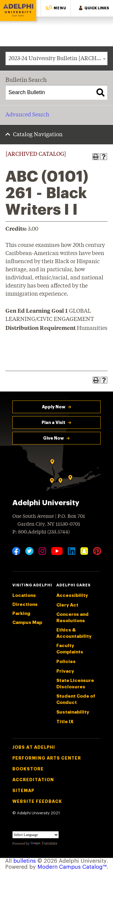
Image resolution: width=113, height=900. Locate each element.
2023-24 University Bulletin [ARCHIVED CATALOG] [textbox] (57, 58)
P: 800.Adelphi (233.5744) (41, 531)
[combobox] (56, 58)
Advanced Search (27, 115)
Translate (43, 843)
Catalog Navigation (38, 134)
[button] (56, 8)
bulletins (24, 861)
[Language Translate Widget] (35, 834)
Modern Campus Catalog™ (72, 867)
